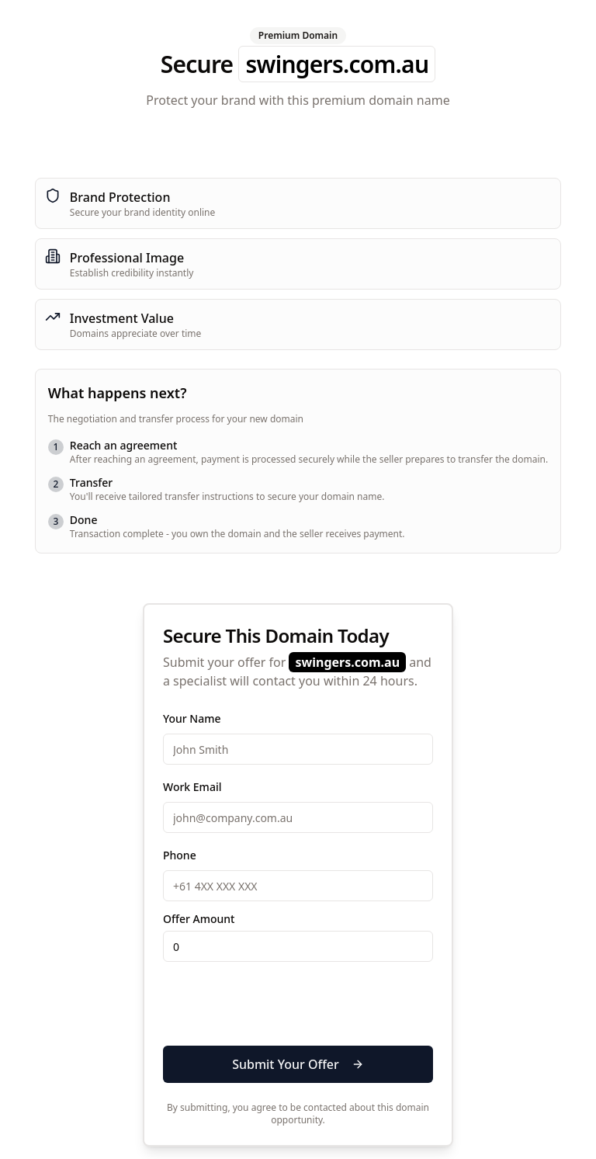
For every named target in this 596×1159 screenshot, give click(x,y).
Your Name (192, 718)
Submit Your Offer (298, 1064)
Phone (179, 855)
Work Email (192, 786)
